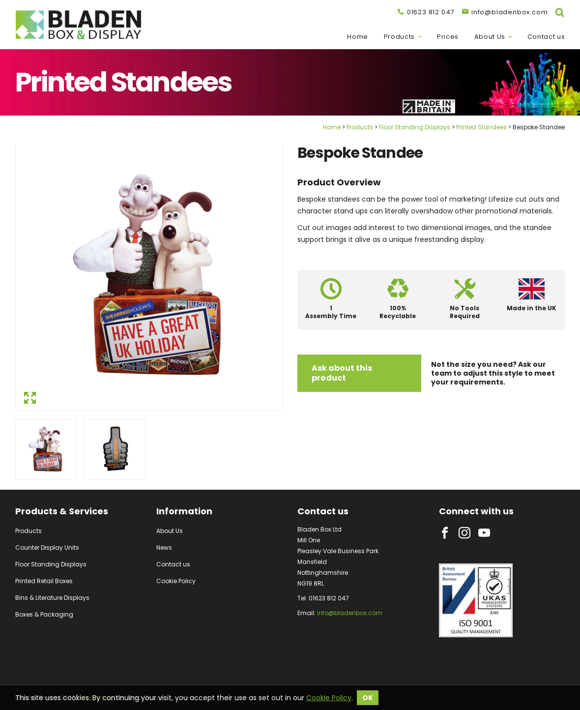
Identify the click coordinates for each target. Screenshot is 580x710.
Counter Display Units (47, 547)
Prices (448, 36)
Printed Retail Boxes (44, 581)
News (164, 547)
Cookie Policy (176, 581)
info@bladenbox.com (349, 613)
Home (357, 36)
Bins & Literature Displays (52, 597)
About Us (489, 36)
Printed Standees (481, 127)
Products (399, 36)
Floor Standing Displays (414, 127)
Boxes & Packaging (44, 614)
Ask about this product (342, 373)
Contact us (546, 36)
